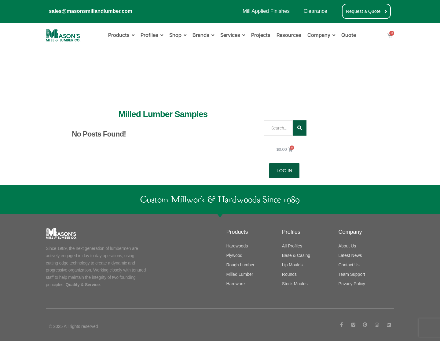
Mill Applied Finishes (266, 11)
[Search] (278, 128)
